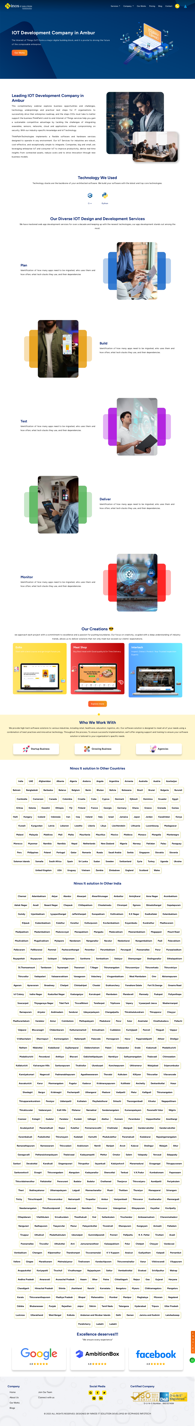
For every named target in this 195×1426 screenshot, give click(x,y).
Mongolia (156, 834)
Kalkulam (122, 1074)
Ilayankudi (100, 1163)
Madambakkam (42, 932)
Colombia (67, 799)
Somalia (39, 861)
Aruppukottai (24, 1270)
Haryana (173, 1279)
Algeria (73, 781)
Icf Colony (19, 994)
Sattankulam (108, 1217)
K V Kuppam (113, 1252)
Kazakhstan (164, 817)
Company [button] (127, 6)
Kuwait (21, 825)
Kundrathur (148, 923)
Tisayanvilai (59, 1226)
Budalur (77, 1181)
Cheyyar (154, 1244)
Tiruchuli (58, 1270)
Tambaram (46, 967)
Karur (40, 1083)
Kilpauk (26, 923)
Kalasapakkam (111, 1244)
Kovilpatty (170, 1208)
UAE (31, 781)
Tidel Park (64, 1003)
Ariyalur (41, 1012)
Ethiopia (60, 808)
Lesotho (78, 825)
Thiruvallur (23, 976)
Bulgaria (164, 790)
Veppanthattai (153, 1119)
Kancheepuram (116, 1065)
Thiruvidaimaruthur (25, 1181)
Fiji (70, 808)
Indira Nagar (36, 994)
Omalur (116, 1154)
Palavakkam (174, 941)
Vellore (16, 1261)
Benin (88, 790)
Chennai (22, 896)
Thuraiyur (138, 1190)
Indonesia (56, 817)
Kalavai (134, 1145)
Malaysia (33, 834)
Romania (86, 852)
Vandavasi (169, 1244)
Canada (53, 799)
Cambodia (22, 799)
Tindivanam (84, 1261)
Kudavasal (71, 1208)
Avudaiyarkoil (27, 1128)
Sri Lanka (83, 861)
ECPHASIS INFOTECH (139, 1413)
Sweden (110, 861)
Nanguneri (23, 1226)
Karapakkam (98, 914)
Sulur (129, 1021)
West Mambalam (137, 976)
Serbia (130, 852)
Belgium (76, 790)
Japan (137, 817)
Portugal (60, 852)
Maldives (48, 834)
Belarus (62, 790)
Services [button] (115, 6)
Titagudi (160, 1030)
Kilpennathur (54, 1252)
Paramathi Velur (155, 1110)
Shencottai (109, 1172)
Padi (160, 941)
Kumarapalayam (133, 1110)
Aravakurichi (25, 1083)
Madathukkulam (58, 1235)
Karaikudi (48, 1163)
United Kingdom (43, 870)
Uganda (164, 861)
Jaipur (80, 1306)
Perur (118, 1021)
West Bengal (55, 1315)
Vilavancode (169, 1074)
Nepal (74, 843)
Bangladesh (32, 790)
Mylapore (59, 941)
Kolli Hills (61, 1110)
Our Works (141, 6)
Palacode (96, 1039)
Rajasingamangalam (166, 1137)
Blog (160, 6)
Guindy (21, 914)
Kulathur (75, 1128)
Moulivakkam (21, 941)
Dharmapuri (42, 1039)
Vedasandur (123, 1047)
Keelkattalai (151, 914)
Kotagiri (36, 1119)
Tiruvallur (44, 1244)
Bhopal (81, 1297)
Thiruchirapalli (35, 1199)
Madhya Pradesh (64, 1297)
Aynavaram (33, 985)
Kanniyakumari (26, 1074)
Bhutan (100, 790)
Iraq (78, 817)
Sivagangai (154, 1163)
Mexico (114, 834)
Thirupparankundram (29, 1101)
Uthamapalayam (58, 1190)
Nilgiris (172, 1110)
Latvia (51, 825)
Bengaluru (121, 1288)
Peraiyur (50, 1101)
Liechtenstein (118, 825)
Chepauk (68, 905)
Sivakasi (142, 1270)
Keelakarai (145, 1137)
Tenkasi (124, 1172)
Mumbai (113, 1297)
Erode (138, 1047)
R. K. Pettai (144, 1235)
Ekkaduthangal (153, 905)
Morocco (18, 843)
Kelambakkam (170, 914)
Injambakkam (38, 914)
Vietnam (86, 870)
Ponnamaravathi (93, 1128)
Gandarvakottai (146, 1128)
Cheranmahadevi (168, 1217)
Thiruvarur (138, 1199)
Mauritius (100, 834)
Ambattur (118, 896)
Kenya (179, 817)
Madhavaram (166, 923)
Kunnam (119, 1119)
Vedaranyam (44, 1110)
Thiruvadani (65, 1145)
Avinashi (157, 1226)
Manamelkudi (46, 1128)
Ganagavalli (24, 1154)
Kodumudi (151, 1047)
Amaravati (45, 1279)
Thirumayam (62, 1137)
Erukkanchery (113, 985)
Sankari (17, 1163)
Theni (21, 1190)
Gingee (29, 1261)
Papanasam (175, 1172)
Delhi (118, 1315)
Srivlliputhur (158, 1270)
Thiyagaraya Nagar (43, 1003)
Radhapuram (41, 1226)
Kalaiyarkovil (117, 1163)
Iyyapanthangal (58, 914)
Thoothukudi (80, 1217)
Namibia (47, 843)
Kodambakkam (43, 923)
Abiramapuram (169, 976)
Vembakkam (20, 1252)
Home (13, 1392)
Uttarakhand (36, 1315)
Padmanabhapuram (65, 1074)
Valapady (142, 1154)
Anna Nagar (152, 896)
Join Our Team (45, 1392)
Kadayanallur (91, 1172)
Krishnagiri (56, 1092)
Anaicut (129, 1252)
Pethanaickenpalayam (46, 1154)
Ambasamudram (146, 1217)
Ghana (135, 808)
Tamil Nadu (107, 1306)
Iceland (41, 817)
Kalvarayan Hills (41, 1065)
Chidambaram (57, 1030)
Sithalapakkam (174, 958)
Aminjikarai (134, 896)
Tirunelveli (108, 1226)
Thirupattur (83, 1163)
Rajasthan (67, 1306)
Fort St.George (155, 985)
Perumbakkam (107, 949)
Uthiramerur (136, 1065)
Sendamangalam (110, 1110)
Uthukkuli (39, 1235)
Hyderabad (140, 1306)
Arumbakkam (170, 896)
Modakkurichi (169, 1047)
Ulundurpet (97, 1065)
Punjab (52, 1306)
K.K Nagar (134, 914)
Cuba (93, 799)
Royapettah (19, 958)
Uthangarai (90, 1092)
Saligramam (68, 958)
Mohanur (76, 1110)
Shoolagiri (28, 1092)
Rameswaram (47, 1145)
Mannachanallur (93, 1190)
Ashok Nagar (20, 905)
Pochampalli (73, 1092)
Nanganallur (92, 941)
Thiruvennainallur (125, 1261)
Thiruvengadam (55, 1172)
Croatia (81, 799)
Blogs (12, 1408)
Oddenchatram (92, 1047)
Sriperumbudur (171, 1065)
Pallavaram (19, 949)
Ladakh (100, 1324)
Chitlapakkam (85, 905)
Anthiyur (60, 1056)
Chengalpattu (112, 1012)
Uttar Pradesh (171, 1306)
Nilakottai (38, 1047)
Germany (121, 808)
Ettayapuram (138, 1208)
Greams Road (174, 985)
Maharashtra (97, 1297)
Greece (148, 808)
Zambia (99, 870)
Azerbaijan (171, 781)
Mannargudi (173, 1199)
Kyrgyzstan (37, 825)
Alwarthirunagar (100, 896)
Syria (139, 861)
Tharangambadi (135, 1101)
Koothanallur (155, 1199)
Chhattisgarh (121, 1279)
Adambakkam (39, 896)
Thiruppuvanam (174, 1163)
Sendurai (73, 1012)
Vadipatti (120, 1092)
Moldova (128, 834)
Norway (137, 843)
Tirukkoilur (81, 1065)
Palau (163, 843)
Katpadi (160, 1252)
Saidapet (52, 958)
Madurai (106, 1092)
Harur (127, 1039)
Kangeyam (142, 1226)
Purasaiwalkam (173, 949)
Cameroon (38, 799)
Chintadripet (80, 985)
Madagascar (170, 825)
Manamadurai (137, 1163)
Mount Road (174, 932)
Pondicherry (84, 1324)
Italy (100, 817)
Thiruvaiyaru (139, 1181)
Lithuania (135, 825)
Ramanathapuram (26, 1145)
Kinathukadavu (161, 1021)
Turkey (151, 861)
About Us (14, 1397)
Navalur (108, 941)
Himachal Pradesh (44, 1288)
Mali (60, 834)
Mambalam (111, 994)
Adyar (55, 896)
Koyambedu (131, 923)
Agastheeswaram (89, 1074)
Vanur (143, 1261)
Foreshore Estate (133, 985)
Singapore (144, 852)
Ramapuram (26, 1012)
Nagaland (173, 1297)
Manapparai (155, 1190)
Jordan (149, 817)
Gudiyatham (144, 1252)
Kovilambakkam (111, 923)
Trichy (19, 1199)
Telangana (124, 1306)
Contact (168, 6)
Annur (53, 1021)
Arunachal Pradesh (65, 1279)
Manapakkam (81, 932)
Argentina (114, 781)
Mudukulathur (109, 1137)
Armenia (129, 781)
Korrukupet (94, 994)
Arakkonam (83, 1145)
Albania (60, 781)
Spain (70, 861)
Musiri (110, 1190)
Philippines (32, 852)
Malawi (19, 834)
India (20, 781)
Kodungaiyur (76, 994)
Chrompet (122, 905)
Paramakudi (128, 1137)
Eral (94, 1217)
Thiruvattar (152, 1074)
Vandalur (39, 1021)
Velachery (96, 976)
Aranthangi (171, 1119)
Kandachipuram (103, 1261)
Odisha (20, 1306)
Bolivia (112, 790)
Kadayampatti (87, 1154)
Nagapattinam (169, 1101)
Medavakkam (116, 932)
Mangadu (98, 932)
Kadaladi (78, 1137)
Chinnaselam (169, 1056)
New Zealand (107, 843)
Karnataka (105, 1288)
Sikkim (92, 1306)
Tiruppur (24, 1235)
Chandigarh (23, 1288)
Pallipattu (128, 1235)
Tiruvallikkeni (81, 1003)
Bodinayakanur (36, 1190)
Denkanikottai (158, 1083)
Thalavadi (152, 1056)
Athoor (161, 1039)
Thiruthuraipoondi (51, 1208)
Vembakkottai (125, 1270)
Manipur (127, 1297)
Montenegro (173, 834)
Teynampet (62, 967)
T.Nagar (94, 967)
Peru (19, 852)
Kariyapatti (42, 1270)
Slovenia (173, 852)
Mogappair (156, 932)
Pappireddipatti (144, 1039)
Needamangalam (28, 1208)
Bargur (41, 1092)
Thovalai (108, 1074)
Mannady (143, 994)
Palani (108, 1047)
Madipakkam (22, 932)
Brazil (140, 790)
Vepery (129, 1003)
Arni (73, 1244)
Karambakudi (25, 1137)
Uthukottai (59, 1244)
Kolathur (60, 923)
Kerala (20, 1297)
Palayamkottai (89, 1226)
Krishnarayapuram (106, 1083)
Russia (100, 852)
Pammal (52, 949)
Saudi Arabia (114, 852)
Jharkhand (76, 1288)
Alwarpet (81, 896)
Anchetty (140, 1083)
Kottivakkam (116, 914)
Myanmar (33, 843)
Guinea (175, 808)
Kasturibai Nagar (56, 994)
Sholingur (149, 1145)
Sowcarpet (22, 1003)
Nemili (97, 1145)
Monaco (142, 834)
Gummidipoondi (96, 1235)
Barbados (48, 790)
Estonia (32, 808)
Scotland (143, 870)
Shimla (62, 1288)
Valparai (22, 1030)
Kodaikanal (53, 1047)
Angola (99, 781)
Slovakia (159, 852)
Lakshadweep (172, 1315)
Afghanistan (45, 781)
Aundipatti (156, 1181)
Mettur (103, 1154)
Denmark (119, 799)
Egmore (137, 905)
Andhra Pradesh (26, 1279)
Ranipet (110, 1145)
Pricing (152, 6)
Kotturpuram (90, 923)
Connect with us (46, 1397)
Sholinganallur (154, 958)
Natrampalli (74, 1199)
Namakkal (91, 1110)
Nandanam (75, 941)
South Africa (55, 861)
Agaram (18, 985)
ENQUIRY (193, 1342)
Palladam (172, 1226)
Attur (175, 1145)
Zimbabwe (114, 870)
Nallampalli (80, 1039)
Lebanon (64, 825)
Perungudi (126, 949)
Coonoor (22, 1119)
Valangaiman (119, 1208)
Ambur (104, 1199)
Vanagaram (79, 976)
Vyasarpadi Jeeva (148, 1003)
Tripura (155, 1306)
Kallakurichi (22, 1065)
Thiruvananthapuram (39, 1297)
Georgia (108, 808)
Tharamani (79, 967)
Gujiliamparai (72, 1047)
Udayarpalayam (91, 1012)
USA (59, 870)
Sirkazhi (117, 1101)
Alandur (67, 896)
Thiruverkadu (151, 967)
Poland (47, 852)
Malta (71, 834)
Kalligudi (146, 1092)
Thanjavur (122, 1181)
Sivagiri (38, 1172)
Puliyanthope (174, 994)
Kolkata (71, 1315)
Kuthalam (82, 1101)
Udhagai (91, 1119)
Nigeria (123, 843)
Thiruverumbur (55, 1199)
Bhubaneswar (36, 1306)
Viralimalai (112, 1128)
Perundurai (44, 1056)
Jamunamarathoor (89, 1244)
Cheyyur (171, 1012)
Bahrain (16, 790)
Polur (127, 1244)
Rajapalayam (93, 1270)
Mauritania (84, 834)
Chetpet (64, 985)
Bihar (95, 1279)
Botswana (126, 790)
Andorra (87, 781)
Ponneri (114, 1235)
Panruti (146, 1030)
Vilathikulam (42, 1217)
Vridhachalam (24, 1039)
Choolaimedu (104, 905)
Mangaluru (172, 1288)
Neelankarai (124, 941)
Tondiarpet (99, 1003)
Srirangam (171, 1190)
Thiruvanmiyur (132, 967)
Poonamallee (143, 949)
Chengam (37, 1252)
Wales (157, 870)
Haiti (15, 817)
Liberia (91, 825)
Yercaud (157, 1154)
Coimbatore (68, 1021)
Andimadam (57, 1012)
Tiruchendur (126, 1217)
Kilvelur (152, 1101)
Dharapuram (125, 1226)
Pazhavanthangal (70, 949)
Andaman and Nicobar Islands (95, 1315)
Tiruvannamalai (93, 1252)
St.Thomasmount (26, 967)
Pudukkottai (44, 1137)
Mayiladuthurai (99, 1101)
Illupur (62, 1128)
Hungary (27, 817)
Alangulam (74, 1172)
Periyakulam (173, 1181)
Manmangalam (55, 1083)
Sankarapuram (62, 1065)
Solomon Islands (22, 861)
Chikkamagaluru (153, 1288)
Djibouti (134, 799)
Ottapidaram (24, 1217)
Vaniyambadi (120, 1199)
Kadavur (86, 1083)
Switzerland (125, 861)
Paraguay (176, 843)
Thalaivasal (68, 1154)
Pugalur (73, 1083)
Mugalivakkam (41, 941)
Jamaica (123, 817)
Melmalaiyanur (65, 1261)
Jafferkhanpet (79, 914)
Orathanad (105, 1181)
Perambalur (134, 1119)
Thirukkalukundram (134, 1012)
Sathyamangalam (133, 1056)
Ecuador (162, 799)
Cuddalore (115, 1030)
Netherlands (89, 843)
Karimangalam (61, 1039)
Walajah (163, 1145)
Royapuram (36, 958)
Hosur (173, 1083)
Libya (103, 825)
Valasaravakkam (59, 976)
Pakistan (150, 843)
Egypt (175, 799)
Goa (148, 1279)
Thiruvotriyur (170, 967)
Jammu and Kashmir (149, 1315)
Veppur (173, 1030)
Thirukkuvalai (26, 1110)
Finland (81, 808)
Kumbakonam (157, 1172)
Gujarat (159, 1279)
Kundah (78, 1119)
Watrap (173, 1270)
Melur (134, 1092)
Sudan (97, 861)
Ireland (88, 817)
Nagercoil (45, 1074)
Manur (73, 1226)
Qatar (74, 852)
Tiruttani (159, 1235)
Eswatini (46, 808)
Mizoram (158, 1297)
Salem (129, 1154)
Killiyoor (137, 1074)
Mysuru (135, 1288)
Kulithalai (125, 1083)
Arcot (122, 1145)
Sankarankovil (21, 1172)
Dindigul (174, 1039)
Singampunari (65, 1163)
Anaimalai (143, 1021)
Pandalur (63, 1119)
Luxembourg (152, 825)
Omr (154, 976)
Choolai (96, 985)
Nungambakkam (143, 941)
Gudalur (50, 1119)
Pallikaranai (36, 949)
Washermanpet (170, 1003)
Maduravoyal (62, 932)
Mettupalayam (86, 1021)
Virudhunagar (75, 1270)
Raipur (136, 1279)
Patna (106, 1279)
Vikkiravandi (158, 1261)
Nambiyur (113, 1056)
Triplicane (115, 1003)
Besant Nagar (51, 905)
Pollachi (178, 1021)
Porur (158, 949)
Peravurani (62, 1181)
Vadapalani (40, 976)
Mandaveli (128, 994)
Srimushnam (98, 1030)
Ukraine (178, 861)
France (94, 808)
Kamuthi (92, 1137)
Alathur (105, 1119)
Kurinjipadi (131, 1030)
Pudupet (158, 994)
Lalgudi (76, 1190)
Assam (83, 1279)
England (129, 870)
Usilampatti (65, 1101)
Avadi (36, 905)
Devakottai (31, 1163)
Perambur (90, 949)
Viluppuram (176, 1261)
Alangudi (127, 1128)
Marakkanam (45, 1261)
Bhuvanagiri (38, 1030)
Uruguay (71, 870)
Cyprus (105, 799)
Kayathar (155, 1208)
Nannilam (86, 1208)
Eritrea (19, 808)
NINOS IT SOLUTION (101, 1413)
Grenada (161, 808)
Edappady (172, 1154)
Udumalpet (77, 1235)
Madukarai (105, 1021)
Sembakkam (102, 958)
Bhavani (74, 1056)
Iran (68, 817)
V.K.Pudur (139, 1172)
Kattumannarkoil (78, 1030)
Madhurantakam (21, 1021)
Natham (23, 1047)
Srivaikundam (62, 1217)
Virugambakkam (115, 976)
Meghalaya (142, 1297)
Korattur (74, 923)
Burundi (178, 790)
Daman (130, 1315)
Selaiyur (118, 958)
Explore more (97, 704)
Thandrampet (73, 1252)
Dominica (148, 799)
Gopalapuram (174, 905)
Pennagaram (112, 1039)
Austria (156, 781)
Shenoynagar (134, 958)
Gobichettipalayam (93, 1056)
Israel (111, 817)
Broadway (49, 985)
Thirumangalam (111, 967)
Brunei (151, 790)
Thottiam (123, 1190)
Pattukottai (45, 1181)
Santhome (85, 958)
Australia (143, 781)
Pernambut (175, 1252)
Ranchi (90, 1288)
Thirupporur (155, 1012)
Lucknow (20, 1315)
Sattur (109, 1270)
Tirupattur (91, 1199)
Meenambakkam (136, 932)
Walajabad (152, 1065)
